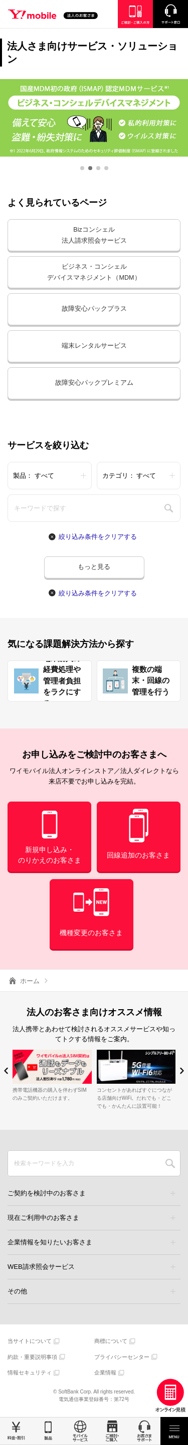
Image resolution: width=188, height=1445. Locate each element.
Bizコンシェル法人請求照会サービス (94, 235)
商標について (110, 1341)
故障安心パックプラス (94, 309)
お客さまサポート (144, 1430)
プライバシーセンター (121, 1357)
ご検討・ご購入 (112, 1430)
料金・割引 (16, 1430)
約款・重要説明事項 (32, 1357)
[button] (82, 168)
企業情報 (105, 1373)
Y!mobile (57, 15)
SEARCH (170, 1163)
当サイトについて (30, 1341)
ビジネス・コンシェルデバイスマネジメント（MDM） (94, 272)
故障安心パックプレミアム (94, 383)
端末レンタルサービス (94, 346)
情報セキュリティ (30, 1373)
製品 (48, 1430)
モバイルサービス (80, 1430)
